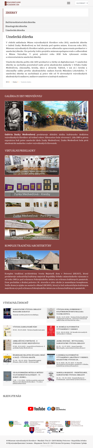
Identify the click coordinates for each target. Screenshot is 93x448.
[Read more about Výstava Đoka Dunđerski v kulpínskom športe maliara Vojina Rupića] (51, 313)
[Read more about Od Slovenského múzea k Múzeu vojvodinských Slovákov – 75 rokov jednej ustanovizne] (7, 376)
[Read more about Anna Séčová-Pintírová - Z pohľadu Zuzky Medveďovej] (7, 345)
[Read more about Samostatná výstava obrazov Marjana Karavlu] (7, 313)
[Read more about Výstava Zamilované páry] (7, 331)
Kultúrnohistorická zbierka (20, 22)
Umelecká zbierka (15, 30)
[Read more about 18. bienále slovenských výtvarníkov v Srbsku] (51, 331)
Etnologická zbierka (16, 26)
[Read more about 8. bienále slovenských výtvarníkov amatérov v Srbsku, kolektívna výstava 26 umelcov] (51, 359)
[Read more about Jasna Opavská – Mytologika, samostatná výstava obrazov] (51, 345)
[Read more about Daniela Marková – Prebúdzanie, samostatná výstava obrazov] (51, 376)
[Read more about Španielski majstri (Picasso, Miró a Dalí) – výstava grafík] (7, 359)
